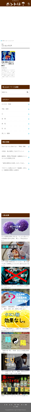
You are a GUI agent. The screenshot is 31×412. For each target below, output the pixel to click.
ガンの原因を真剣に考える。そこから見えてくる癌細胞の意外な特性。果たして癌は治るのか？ (15, 238)
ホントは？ (14, 409)
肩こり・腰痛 (6, 133)
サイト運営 (15, 406)
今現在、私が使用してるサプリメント (13, 151)
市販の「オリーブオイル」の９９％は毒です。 (15, 395)
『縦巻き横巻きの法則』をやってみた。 (14, 163)
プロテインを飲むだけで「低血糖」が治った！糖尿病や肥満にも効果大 (14, 169)
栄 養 (4, 118)
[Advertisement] (15, 23)
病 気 (4, 123)
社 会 (4, 128)
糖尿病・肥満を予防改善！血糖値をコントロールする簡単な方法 (14, 157)
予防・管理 (5, 109)
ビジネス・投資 (6, 104)
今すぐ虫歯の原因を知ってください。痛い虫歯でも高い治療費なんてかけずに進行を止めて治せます (15, 263)
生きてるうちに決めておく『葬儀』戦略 (14, 146)
